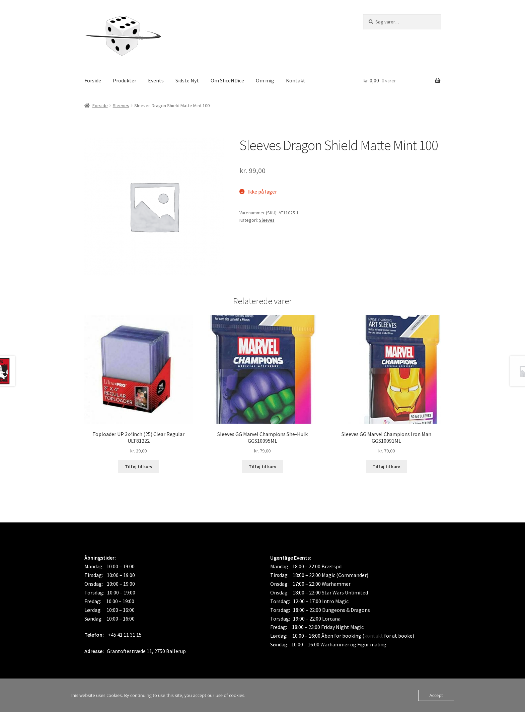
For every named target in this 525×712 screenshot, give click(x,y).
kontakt (373, 635)
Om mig (265, 80)
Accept (436, 695)
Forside (92, 80)
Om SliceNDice (227, 80)
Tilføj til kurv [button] (138, 467)
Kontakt (295, 80)
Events (156, 80)
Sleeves (121, 105)
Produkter (124, 80)
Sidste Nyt (187, 80)
